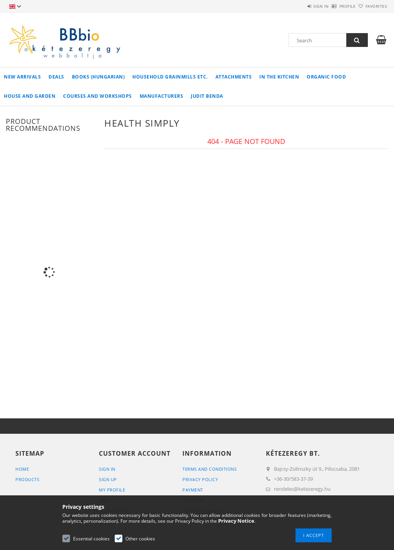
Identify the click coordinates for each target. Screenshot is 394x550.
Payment (192, 490)
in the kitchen (279, 77)
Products (27, 479)
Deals (56, 77)
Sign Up (108, 479)
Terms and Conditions (209, 469)
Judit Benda (207, 96)
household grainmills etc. (170, 77)
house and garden (29, 96)
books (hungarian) (98, 77)
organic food (326, 77)
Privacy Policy (200, 479)
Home (22, 469)
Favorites (371, 6)
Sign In (107, 469)
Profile (334, 6)
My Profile (112, 490)
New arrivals (22, 77)
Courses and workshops (97, 96)
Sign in (299, 6)
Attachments (233, 77)
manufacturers (162, 96)
